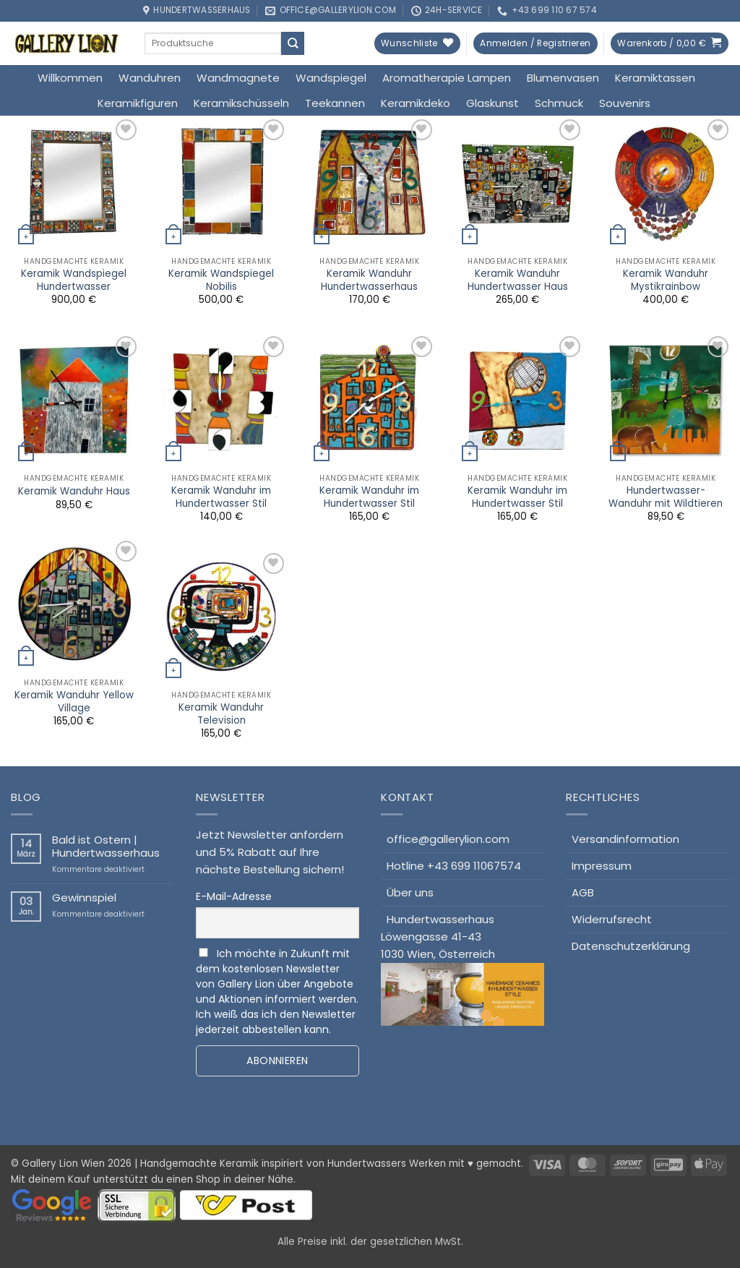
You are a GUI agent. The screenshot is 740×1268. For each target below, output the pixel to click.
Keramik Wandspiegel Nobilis (221, 280)
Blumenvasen (563, 77)
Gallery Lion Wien (63, 1163)
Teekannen (335, 103)
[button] (535, 44)
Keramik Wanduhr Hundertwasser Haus (518, 280)
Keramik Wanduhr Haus (74, 491)
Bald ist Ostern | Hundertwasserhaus (106, 847)
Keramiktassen (655, 77)
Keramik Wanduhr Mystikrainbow (665, 280)
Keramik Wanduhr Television (221, 714)
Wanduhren (150, 77)
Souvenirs (624, 103)
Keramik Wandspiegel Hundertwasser (73, 280)
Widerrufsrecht (612, 919)
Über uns (410, 892)
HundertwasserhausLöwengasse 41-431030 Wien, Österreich (462, 968)
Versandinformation (625, 839)
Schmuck (559, 103)
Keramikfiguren (138, 103)
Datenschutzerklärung (631, 946)
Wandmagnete (238, 77)
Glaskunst (492, 103)
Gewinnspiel (84, 897)
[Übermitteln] (292, 43)
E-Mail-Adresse (234, 896)
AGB (583, 892)
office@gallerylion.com (448, 839)
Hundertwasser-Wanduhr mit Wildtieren (665, 497)
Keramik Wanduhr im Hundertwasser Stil (221, 497)
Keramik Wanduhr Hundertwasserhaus (369, 280)
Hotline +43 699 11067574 (454, 865)
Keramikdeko (415, 103)
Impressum (602, 865)
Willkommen (70, 77)
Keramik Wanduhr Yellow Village (74, 701)
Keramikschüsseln (241, 103)
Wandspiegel (331, 77)
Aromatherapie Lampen (446, 77)
